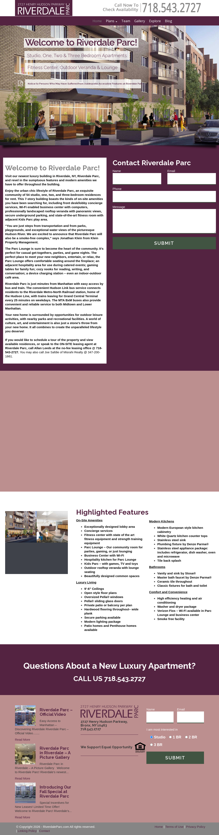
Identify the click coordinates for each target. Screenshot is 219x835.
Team (125, 21)
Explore (155, 21)
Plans (111, 21)
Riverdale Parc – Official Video (56, 712)
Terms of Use (174, 826)
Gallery (139, 21)
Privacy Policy (195, 826)
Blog (168, 21)
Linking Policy (27, 831)
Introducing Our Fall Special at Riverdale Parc (55, 792)
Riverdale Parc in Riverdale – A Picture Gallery (55, 753)
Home (97, 21)
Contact (44, 831)
